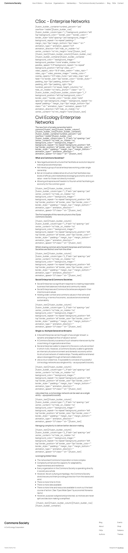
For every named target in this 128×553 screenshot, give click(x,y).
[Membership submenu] (76, 3)
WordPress (121, 548)
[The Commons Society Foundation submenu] (104, 3)
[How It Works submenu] (42, 3)
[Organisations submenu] (64, 3)
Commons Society (12, 3)
